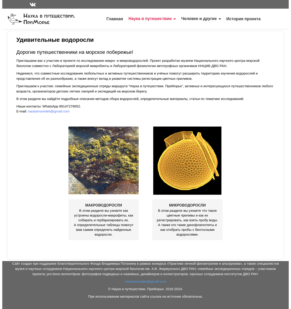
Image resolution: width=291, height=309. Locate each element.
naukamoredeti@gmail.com (49, 111)
